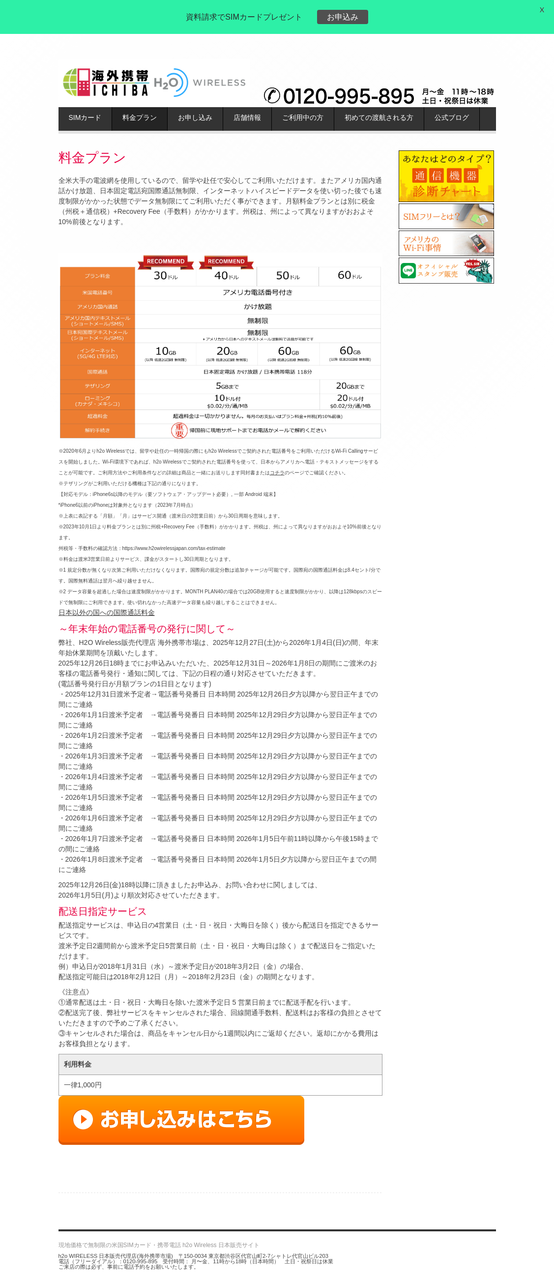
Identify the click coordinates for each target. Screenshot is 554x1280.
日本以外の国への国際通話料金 (106, 612)
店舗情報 (247, 117)
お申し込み (195, 117)
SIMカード (85, 117)
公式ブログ (452, 117)
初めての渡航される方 (379, 117)
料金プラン (139, 117)
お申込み (342, 17)
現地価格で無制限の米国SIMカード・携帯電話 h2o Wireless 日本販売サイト (159, 1245)
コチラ (277, 472)
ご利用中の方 (302, 117)
